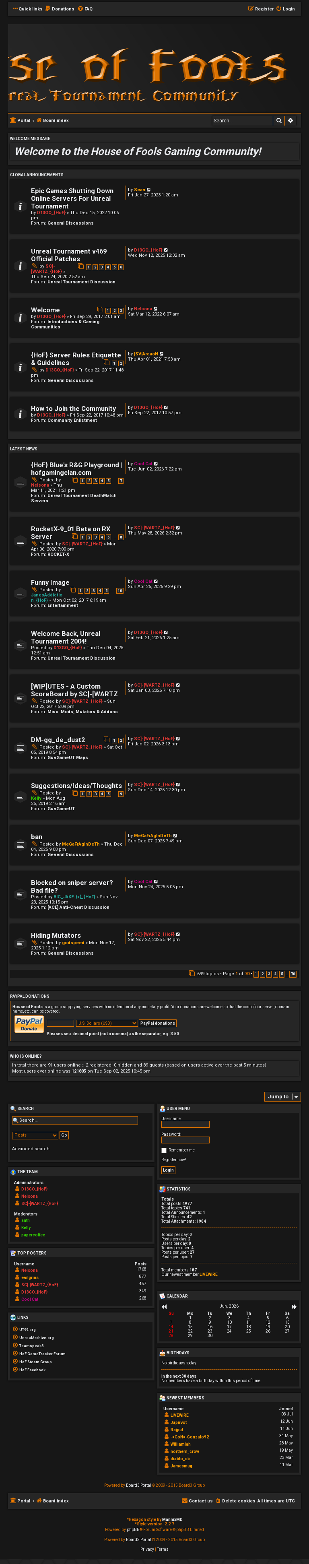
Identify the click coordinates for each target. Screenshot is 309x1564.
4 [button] (275, 974)
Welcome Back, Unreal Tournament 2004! (65, 637)
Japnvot (179, 1422)
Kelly (36, 798)
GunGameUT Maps (67, 757)
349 (142, 1291)
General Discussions (70, 223)
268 (142, 1298)
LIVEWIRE (209, 1274)
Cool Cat (143, 463)
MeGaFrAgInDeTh (81, 844)
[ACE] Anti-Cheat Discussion (78, 907)
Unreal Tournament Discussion (81, 282)
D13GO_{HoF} (51, 212)
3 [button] (269, 974)
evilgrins (30, 1277)
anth (25, 1220)
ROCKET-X (58, 554)
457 (142, 1283)
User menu (174, 1109)
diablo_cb (180, 1459)
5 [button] (282, 974)
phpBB (133, 1529)
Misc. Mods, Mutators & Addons (82, 711)
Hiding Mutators (56, 935)
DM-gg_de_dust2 (58, 740)
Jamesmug (181, 1466)
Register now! (173, 1160)
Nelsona (143, 309)
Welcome (45, 310)
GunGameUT (61, 808)
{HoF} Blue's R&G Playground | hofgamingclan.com (76, 469)
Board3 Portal (138, 1485)
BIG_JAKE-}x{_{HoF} (74, 897)
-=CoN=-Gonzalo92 (190, 1437)
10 (120, 591)
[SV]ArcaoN (146, 354)
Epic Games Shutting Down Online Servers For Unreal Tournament (72, 198)
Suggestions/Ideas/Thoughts (76, 786)
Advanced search (30, 1148)
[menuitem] (59, 9)
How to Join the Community (73, 409)
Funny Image (50, 582)
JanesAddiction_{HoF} (46, 597)
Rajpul (177, 1430)
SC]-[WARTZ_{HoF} (46, 269)
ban (36, 837)
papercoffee (33, 1235)
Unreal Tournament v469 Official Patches (69, 255)
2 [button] (263, 974)
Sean (139, 189)
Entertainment (62, 605)
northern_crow (185, 1451)
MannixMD (172, 1519)
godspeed (73, 942)
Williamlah (181, 1444)
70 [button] (293, 974)
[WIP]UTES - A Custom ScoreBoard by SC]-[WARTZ (74, 690)
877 (142, 1276)
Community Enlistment (72, 420)
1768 (141, 1269)
